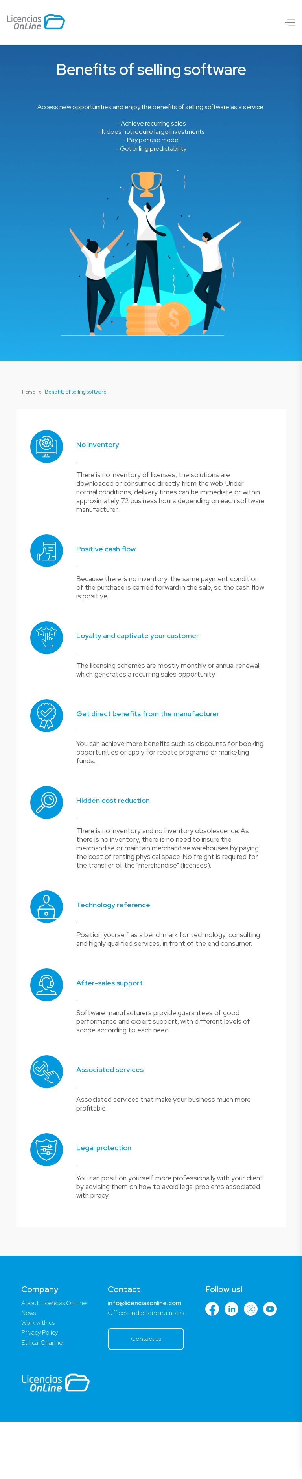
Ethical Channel (43, 1400)
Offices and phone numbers (149, 1369)
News (28, 1369)
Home (29, 391)
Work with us (38, 1379)
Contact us (149, 1395)
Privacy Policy (40, 1390)
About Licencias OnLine (55, 1359)
